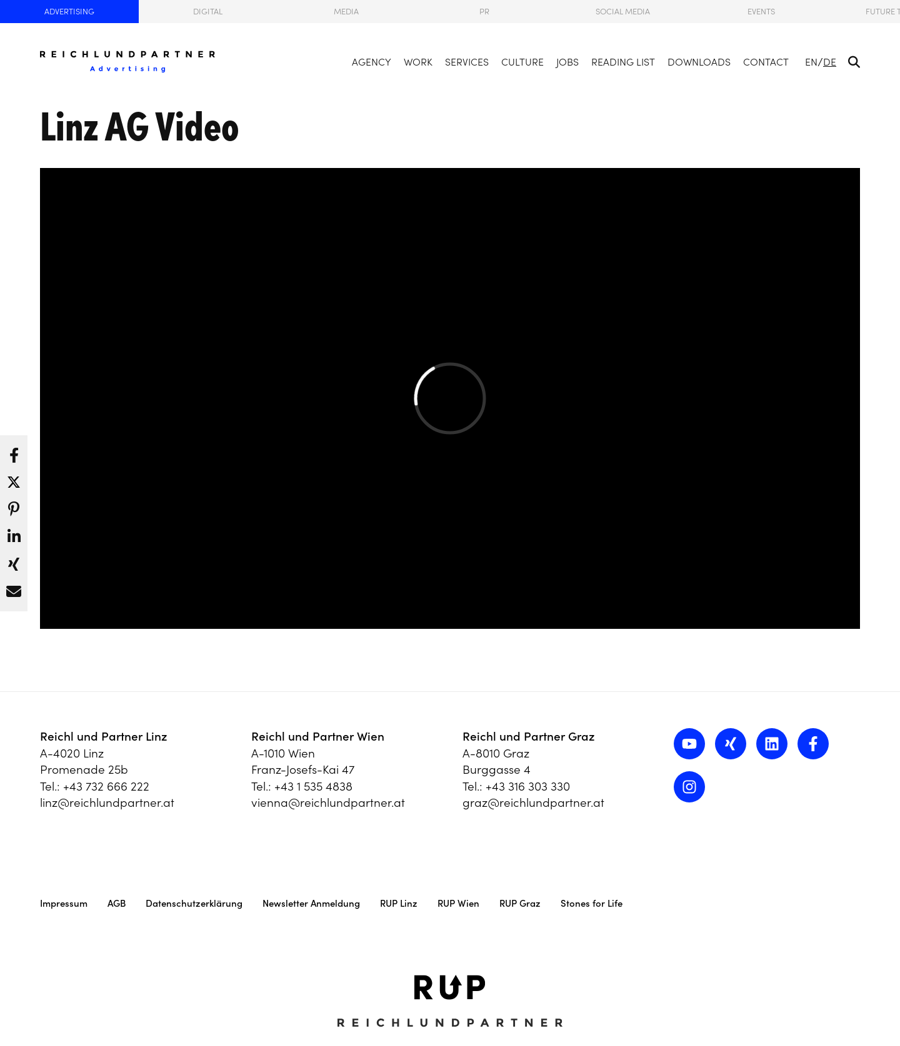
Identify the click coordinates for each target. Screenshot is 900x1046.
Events (761, 11)
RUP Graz (520, 903)
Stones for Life (591, 903)
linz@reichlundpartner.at (107, 802)
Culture (522, 62)
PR (484, 11)
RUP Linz (399, 903)
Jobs (567, 62)
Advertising (69, 11)
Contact (766, 62)
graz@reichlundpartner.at (533, 802)
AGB (117, 903)
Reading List (623, 62)
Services (467, 62)
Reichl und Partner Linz (104, 736)
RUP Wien (458, 903)
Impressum (64, 903)
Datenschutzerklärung (194, 903)
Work (418, 62)
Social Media (623, 11)
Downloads (699, 62)
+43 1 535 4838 (313, 786)
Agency (371, 62)
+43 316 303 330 (528, 786)
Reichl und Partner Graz (528, 736)
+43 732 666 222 (106, 786)
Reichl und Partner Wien (317, 736)
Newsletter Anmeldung (311, 903)
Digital (207, 11)
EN (811, 62)
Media (346, 11)
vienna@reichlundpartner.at (328, 802)
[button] (14, 452)
